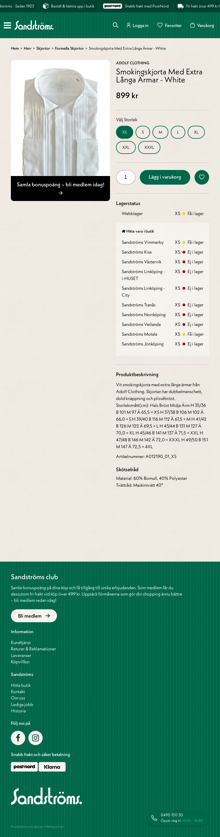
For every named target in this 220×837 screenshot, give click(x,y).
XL (196, 132)
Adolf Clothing (132, 62)
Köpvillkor (20, 661)
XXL (125, 147)
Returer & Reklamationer (33, 649)
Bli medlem (34, 615)
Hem (15, 48)
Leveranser (21, 655)
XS (124, 132)
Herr (28, 48)
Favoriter (169, 25)
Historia (18, 711)
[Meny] (7, 25)
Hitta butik (21, 685)
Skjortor (43, 48)
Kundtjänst (21, 642)
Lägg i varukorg (165, 176)
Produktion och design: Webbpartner (37, 826)
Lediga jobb (22, 704)
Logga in (138, 25)
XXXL (149, 147)
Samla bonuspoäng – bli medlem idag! (60, 188)
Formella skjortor (69, 48)
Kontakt (18, 691)
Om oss (18, 698)
